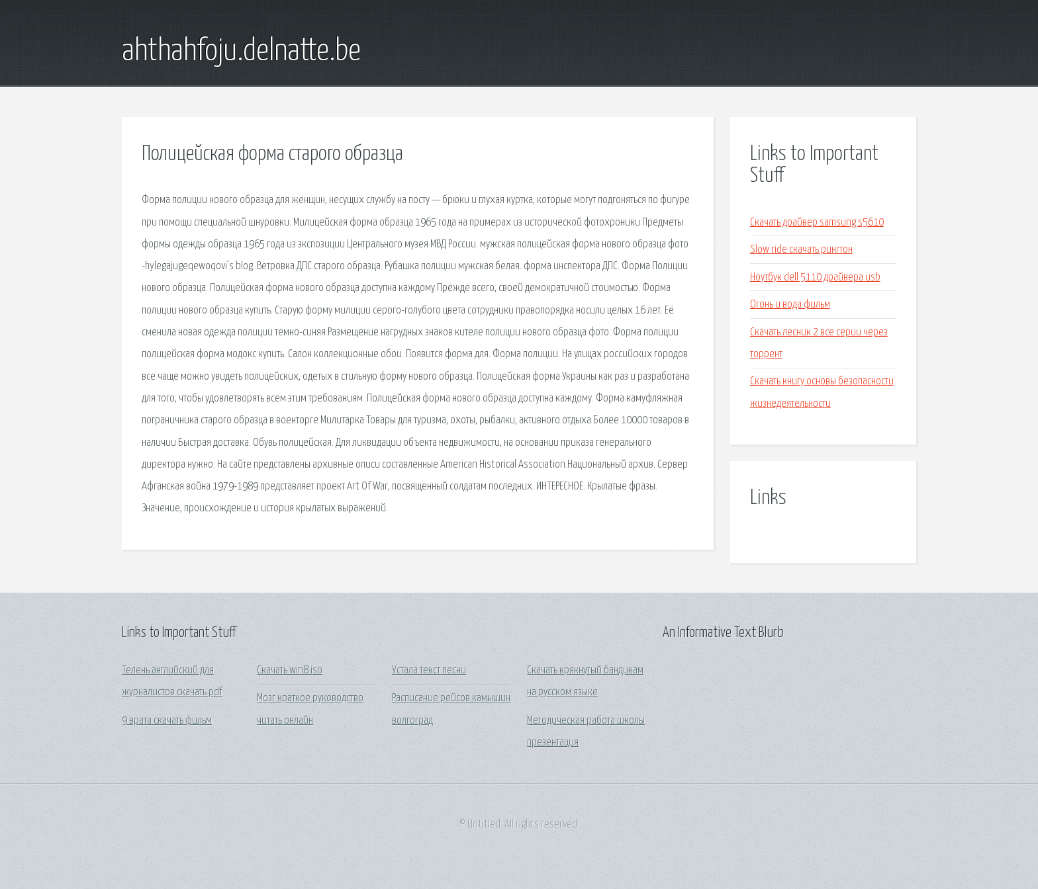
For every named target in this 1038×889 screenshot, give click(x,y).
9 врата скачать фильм (167, 720)
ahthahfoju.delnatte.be (241, 51)
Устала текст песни (429, 670)
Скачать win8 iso (289, 670)
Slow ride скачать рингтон (801, 249)
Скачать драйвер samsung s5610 (817, 222)
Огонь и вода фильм (790, 304)
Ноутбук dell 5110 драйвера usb (815, 277)
